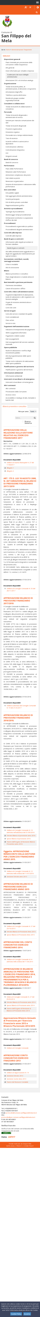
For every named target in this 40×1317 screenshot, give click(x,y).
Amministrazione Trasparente (22, 50)
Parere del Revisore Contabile (17, 1082)
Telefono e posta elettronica (16, 95)
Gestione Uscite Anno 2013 (16, 1079)
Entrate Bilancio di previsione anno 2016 (21, 835)
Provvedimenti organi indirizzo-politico (19, 226)
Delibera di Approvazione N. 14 (18, 1073)
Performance (9, 166)
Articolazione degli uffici (14, 92)
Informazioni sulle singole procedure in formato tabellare (19, 243)
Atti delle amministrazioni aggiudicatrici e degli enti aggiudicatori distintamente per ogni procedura (20, 253)
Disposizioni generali (12, 59)
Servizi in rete (10, 323)
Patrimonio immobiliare (14, 285)
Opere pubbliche (10, 347)
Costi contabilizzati (12, 317)
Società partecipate (13, 199)
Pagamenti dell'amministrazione (16, 326)
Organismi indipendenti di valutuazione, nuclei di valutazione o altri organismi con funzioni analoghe (20, 297)
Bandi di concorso (11, 159)
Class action (10, 320)
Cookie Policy (28, 1146)
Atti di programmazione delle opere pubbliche (18, 357)
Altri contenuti (10, 385)
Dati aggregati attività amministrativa (19, 196)
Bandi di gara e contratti (13, 239)
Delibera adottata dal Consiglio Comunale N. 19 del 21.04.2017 (18, 707)
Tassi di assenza (11, 138)
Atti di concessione (12, 267)
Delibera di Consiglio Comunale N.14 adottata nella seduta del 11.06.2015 (20, 960)
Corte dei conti (11, 308)
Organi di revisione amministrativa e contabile (18, 303)
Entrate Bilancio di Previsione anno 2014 (21, 1002)
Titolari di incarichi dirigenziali (16, 126)
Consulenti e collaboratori (14, 103)
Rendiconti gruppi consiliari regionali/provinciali (15, 99)
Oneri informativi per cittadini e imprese (20, 71)
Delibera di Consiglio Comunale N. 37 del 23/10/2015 (21, 927)
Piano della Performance (14, 169)
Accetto (27, 1314)
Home (8, 50)
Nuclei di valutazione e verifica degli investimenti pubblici (18, 351)
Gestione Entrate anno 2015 (17, 876)
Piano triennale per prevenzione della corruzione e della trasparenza (19, 63)
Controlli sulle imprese (13, 233)
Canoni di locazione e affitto (15, 288)
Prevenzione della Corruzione (16, 392)
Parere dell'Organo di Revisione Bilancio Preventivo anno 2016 (21, 843)
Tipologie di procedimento (15, 212)
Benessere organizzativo (15, 181)
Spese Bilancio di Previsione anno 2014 (20, 1005)
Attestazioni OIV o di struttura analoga (19, 80)
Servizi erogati (10, 311)
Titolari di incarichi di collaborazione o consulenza (19, 108)
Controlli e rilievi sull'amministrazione (18, 292)
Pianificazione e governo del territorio (19, 366)
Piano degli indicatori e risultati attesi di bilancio (20, 278)
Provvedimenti (10, 223)
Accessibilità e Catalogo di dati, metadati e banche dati (21, 399)
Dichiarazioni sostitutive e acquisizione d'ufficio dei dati (19, 219)
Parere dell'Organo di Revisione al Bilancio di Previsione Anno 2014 (19, 1009)
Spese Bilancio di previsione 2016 (19, 839)
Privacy (19, 1146)
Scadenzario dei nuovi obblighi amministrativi (17, 76)
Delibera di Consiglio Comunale (17, 1048)
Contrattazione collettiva (14, 147)
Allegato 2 (10, 471)
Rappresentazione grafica (15, 205)
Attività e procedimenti (13, 208)
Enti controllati (10, 190)
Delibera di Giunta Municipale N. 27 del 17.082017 (20, 463)
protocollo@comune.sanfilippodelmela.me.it (21, 1113)
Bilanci (6, 271)
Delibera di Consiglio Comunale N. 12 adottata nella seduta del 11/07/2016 (20, 872)
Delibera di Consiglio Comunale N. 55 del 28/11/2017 (21, 589)
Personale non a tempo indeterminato (19, 135)
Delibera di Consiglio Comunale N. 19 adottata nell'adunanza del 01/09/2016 (20, 831)
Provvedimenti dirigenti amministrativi (19, 229)
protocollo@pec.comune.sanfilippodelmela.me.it (18, 1117)
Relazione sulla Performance (16, 172)
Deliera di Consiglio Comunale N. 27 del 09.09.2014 (20, 998)
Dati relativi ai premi (13, 178)
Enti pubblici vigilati (12, 193)
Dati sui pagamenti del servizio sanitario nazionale (20, 343)
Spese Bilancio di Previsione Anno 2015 (21, 935)
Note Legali (10, 1146)
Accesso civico (11, 395)
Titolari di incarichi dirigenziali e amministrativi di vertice (16, 116)
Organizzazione (10, 83)
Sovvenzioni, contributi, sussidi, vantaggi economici (16, 260)
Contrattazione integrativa (15, 150)
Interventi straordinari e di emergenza (19, 379)
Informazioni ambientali (13, 373)
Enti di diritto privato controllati (17, 202)
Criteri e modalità (12, 264)
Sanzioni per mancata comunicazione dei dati (20, 121)
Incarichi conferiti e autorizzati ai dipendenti (17, 142)
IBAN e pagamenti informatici (16, 333)
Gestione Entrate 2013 (15, 1076)
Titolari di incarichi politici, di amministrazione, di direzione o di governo (21, 88)
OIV (7, 153)
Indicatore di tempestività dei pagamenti (20, 329)
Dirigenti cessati (11, 156)
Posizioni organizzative (14, 129)
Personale (8, 112)
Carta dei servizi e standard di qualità (19, 314)
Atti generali (10, 68)
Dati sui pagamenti (12, 339)
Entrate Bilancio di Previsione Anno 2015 (21, 932)
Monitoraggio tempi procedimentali (18, 215)
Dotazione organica (12, 132)
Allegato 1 (10, 468)
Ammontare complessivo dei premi (18, 175)
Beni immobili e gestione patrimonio (18, 282)
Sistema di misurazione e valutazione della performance (21, 185)
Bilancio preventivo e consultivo (17, 274)
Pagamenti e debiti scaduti (15, 336)
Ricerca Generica (28, 422)
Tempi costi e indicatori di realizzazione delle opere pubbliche (20, 362)
